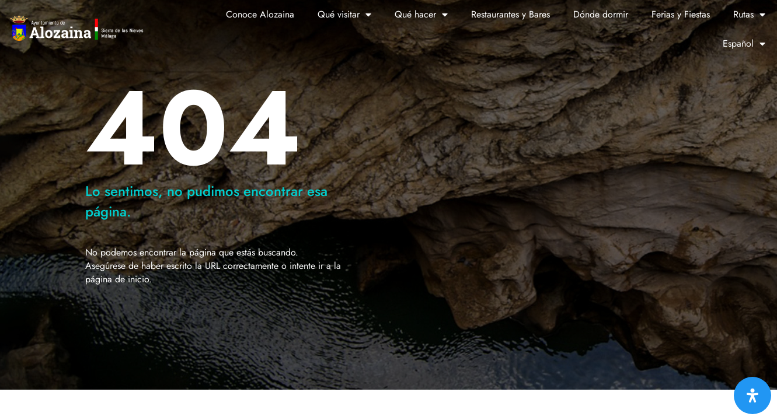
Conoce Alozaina (260, 14)
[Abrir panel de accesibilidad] (752, 395)
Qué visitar (344, 14)
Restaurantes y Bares (510, 14)
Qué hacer (421, 14)
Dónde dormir (600, 14)
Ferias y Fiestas (680, 14)
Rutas (749, 14)
